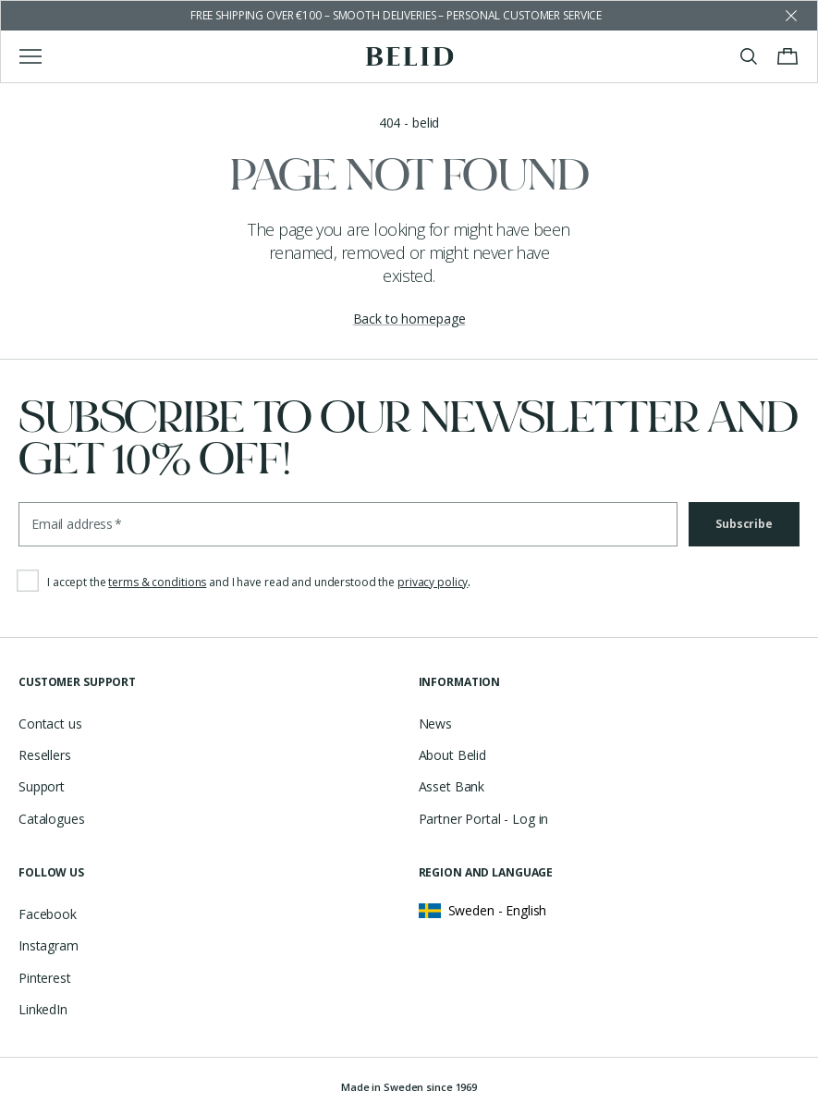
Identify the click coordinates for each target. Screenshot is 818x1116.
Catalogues (51, 819)
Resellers (44, 755)
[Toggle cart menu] (787, 56)
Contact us (50, 723)
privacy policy (432, 582)
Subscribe (744, 524)
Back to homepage (409, 318)
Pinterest (44, 978)
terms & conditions (157, 582)
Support (41, 786)
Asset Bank (452, 786)
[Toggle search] (748, 56)
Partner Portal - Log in (484, 819)
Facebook (47, 914)
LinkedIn (42, 1009)
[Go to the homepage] (409, 56)
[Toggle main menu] (30, 56)
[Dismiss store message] (791, 15)
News (435, 723)
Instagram (48, 945)
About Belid (452, 755)
